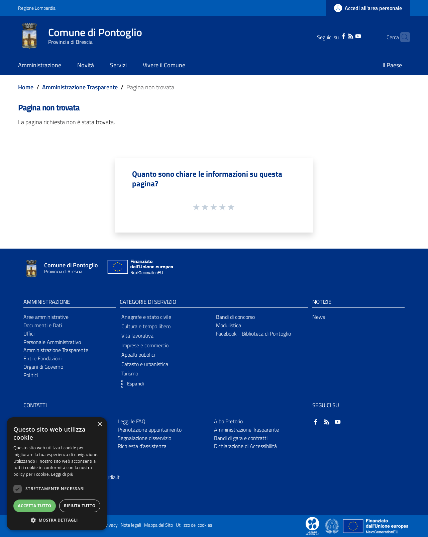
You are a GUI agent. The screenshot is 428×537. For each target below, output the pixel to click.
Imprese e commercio (145, 345)
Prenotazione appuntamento (150, 430)
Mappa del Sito (158, 525)
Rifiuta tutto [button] (80, 506)
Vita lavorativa (137, 336)
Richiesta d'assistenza (142, 446)
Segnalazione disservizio (144, 438)
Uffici (28, 334)
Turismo (129, 373)
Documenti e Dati (42, 325)
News (318, 317)
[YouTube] (347, 35)
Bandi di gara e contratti (241, 438)
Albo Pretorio (228, 421)
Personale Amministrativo (52, 342)
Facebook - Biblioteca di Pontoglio (253, 334)
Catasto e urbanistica (144, 364)
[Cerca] (402, 37)
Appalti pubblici (138, 355)
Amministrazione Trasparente (80, 87)
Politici (30, 375)
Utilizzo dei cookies (194, 525)
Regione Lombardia (37, 7)
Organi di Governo (43, 367)
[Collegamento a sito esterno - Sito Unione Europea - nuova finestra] (139, 268)
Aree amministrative (46, 317)
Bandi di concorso (235, 317)
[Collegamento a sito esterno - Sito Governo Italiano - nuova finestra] (332, 525)
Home (25, 87)
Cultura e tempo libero (146, 326)
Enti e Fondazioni (42, 358)
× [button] (99, 424)
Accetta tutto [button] (34, 506)
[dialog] (57, 473)
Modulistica (228, 325)
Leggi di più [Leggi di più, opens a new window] (62, 474)
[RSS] (340, 35)
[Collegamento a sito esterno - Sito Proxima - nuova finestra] (312, 525)
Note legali (131, 525)
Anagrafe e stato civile (146, 317)
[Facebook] (333, 35)
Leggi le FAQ (131, 421)
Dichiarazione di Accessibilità (245, 446)
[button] (130, 384)
